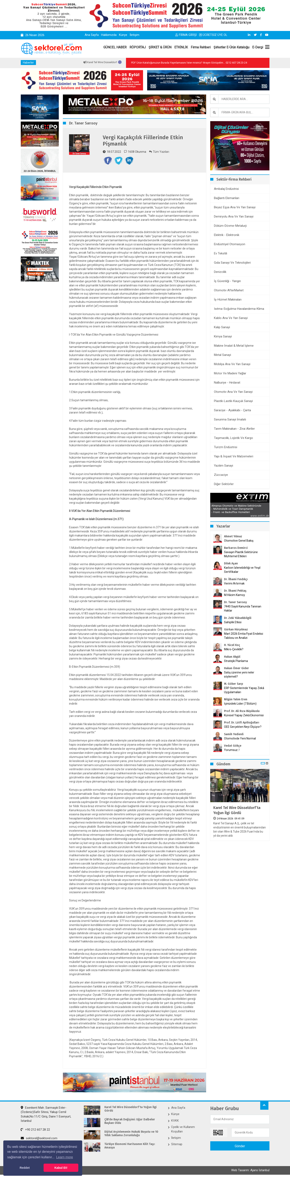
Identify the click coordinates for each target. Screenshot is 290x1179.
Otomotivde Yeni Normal (240, 738)
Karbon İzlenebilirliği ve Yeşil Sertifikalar (242, 569)
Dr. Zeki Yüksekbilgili (237, 618)
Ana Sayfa (92, 35)
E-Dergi (257, 47)
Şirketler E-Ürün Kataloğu (231, 47)
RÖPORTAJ (137, 47)
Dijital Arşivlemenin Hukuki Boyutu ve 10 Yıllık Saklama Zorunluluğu (131, 1133)
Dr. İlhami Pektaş (235, 590)
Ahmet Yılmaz (233, 536)
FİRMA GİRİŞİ (186, 35)
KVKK (175, 1120)
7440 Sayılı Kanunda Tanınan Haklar (242, 608)
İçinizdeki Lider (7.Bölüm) (240, 703)
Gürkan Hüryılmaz (236, 629)
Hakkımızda (109, 35)
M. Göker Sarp (233, 684)
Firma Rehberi (201, 47)
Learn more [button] (64, 1157)
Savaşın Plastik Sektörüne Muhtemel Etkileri (241, 554)
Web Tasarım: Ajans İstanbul (250, 1170)
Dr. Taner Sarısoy (235, 602)
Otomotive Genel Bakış (238, 540)
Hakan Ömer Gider (236, 668)
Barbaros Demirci (236, 548)
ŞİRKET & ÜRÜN (160, 47)
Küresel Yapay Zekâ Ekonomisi (244, 715)
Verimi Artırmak (234, 583)
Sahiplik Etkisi (232, 622)
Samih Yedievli (234, 734)
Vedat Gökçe (232, 745)
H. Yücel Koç (232, 645)
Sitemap (176, 1144)
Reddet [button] (25, 1167)
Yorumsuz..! (231, 750)
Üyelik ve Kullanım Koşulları (183, 1129)
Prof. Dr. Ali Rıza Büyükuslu (242, 711)
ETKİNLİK (181, 47)
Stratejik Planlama (236, 661)
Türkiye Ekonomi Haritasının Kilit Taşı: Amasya (129, 1146)
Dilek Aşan (231, 563)
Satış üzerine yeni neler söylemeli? (239, 674)
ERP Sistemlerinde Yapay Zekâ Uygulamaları (244, 690)
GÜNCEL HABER (115, 47)
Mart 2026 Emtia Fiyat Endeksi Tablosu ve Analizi (243, 635)
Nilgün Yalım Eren (235, 699)
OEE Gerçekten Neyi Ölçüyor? (242, 726)
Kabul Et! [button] (60, 1167)
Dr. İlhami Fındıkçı (236, 579)
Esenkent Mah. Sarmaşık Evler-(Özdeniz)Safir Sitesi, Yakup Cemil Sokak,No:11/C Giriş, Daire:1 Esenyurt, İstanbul (46, 1114)
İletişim (134, 35)
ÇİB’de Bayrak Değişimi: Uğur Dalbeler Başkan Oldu (129, 1121)
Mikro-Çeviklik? (233, 649)
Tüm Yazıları (159, 151)
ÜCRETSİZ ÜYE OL (213, 35)
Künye (123, 35)
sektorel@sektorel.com (39, 1138)
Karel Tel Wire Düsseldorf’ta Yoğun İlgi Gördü (236, 810)
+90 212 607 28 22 (35, 1129)
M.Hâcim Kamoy (234, 595)
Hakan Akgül (232, 656)
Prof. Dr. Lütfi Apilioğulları (241, 722)
